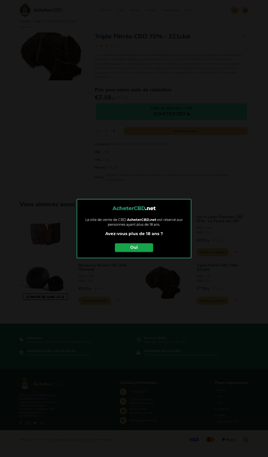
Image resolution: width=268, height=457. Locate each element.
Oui (134, 247)
